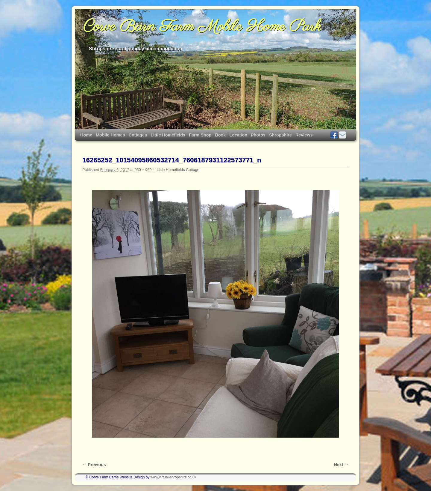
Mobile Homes (110, 135)
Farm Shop (200, 135)
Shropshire (280, 135)
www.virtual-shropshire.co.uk (173, 477)
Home (86, 135)
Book (220, 135)
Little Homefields (168, 135)
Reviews (304, 135)
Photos (258, 135)
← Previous (94, 464)
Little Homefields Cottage (178, 169)
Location (238, 135)
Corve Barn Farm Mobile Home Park (202, 27)
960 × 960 (142, 169)
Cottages (138, 135)
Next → (341, 464)
